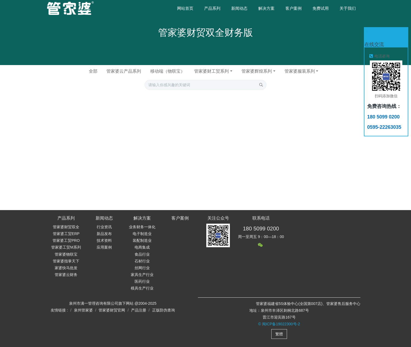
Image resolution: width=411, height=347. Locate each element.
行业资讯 (104, 227)
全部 (93, 71)
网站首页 (185, 8)
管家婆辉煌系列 (257, 71)
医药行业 (142, 281)
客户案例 (180, 218)
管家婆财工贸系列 (211, 71)
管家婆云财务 (66, 274)
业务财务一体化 (142, 227)
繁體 (279, 334)
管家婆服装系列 (300, 71)
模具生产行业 (142, 288)
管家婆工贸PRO (66, 240)
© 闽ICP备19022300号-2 (279, 324)
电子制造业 (142, 234)
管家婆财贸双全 (66, 227)
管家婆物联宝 (66, 254)
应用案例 (104, 247)
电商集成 (142, 247)
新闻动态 (104, 218)
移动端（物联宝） (167, 71)
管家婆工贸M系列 (66, 247)
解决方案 (142, 218)
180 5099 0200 (261, 229)
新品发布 (104, 234)
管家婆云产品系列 (123, 71)
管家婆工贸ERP (66, 234)
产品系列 (66, 218)
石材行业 (142, 261)
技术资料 (104, 240)
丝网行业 (142, 268)
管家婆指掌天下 (66, 261)
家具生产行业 (142, 274)
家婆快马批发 (66, 268)
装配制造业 (142, 240)
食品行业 (142, 254)
